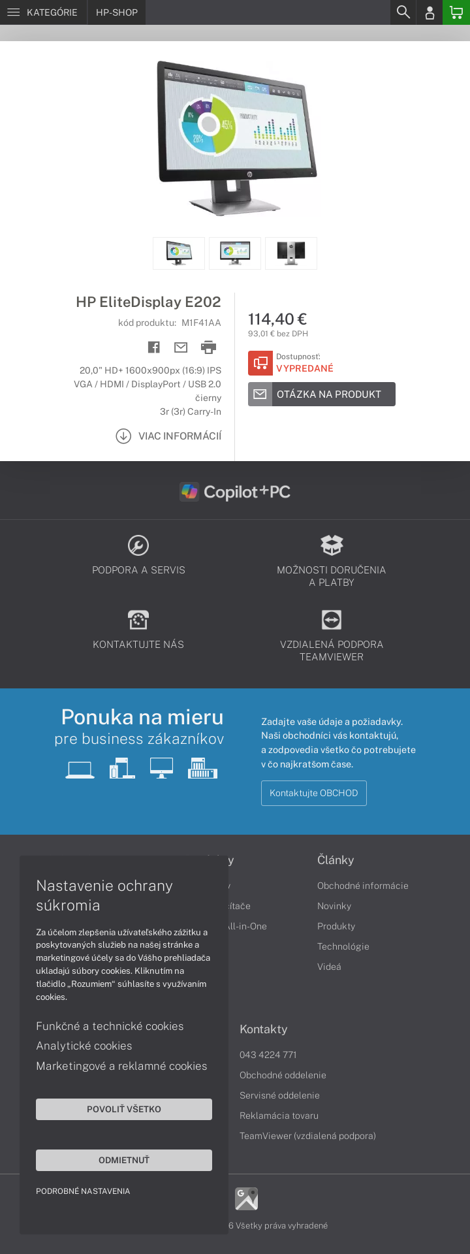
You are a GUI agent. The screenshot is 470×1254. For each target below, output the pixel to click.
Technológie (343, 946)
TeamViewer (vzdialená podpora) (308, 1136)
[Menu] (43, 12)
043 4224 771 (268, 1055)
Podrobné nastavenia (83, 1191)
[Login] (429, 12)
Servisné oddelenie (280, 1095)
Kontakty (264, 1029)
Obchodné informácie (363, 885)
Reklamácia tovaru (279, 1115)
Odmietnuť (124, 1160)
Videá (329, 966)
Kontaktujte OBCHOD (314, 793)
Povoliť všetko (124, 1109)
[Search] (403, 12)
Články (335, 860)
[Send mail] (181, 348)
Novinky (334, 906)
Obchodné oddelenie (283, 1075)
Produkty (336, 926)
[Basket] (456, 12)
